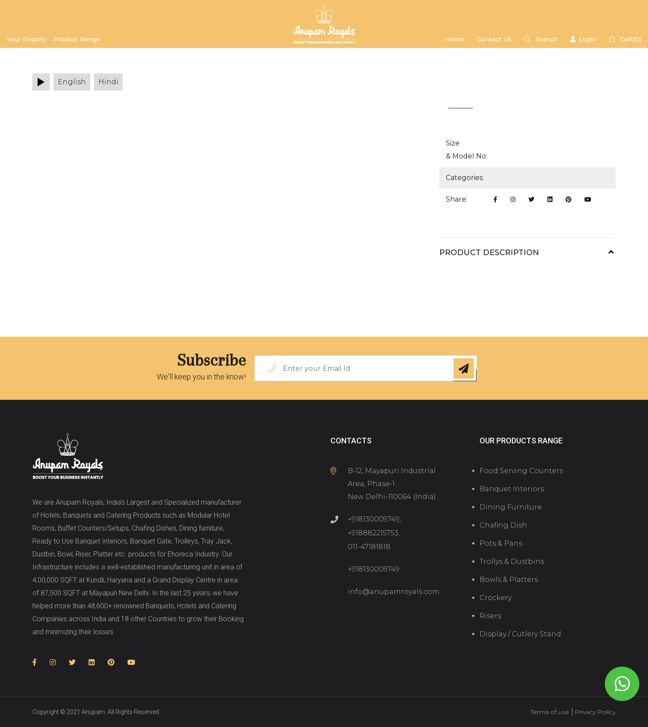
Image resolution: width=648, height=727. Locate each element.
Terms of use (549, 712)
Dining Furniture (511, 507)
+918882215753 (373, 533)
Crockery (495, 598)
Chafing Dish (503, 525)
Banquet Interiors (512, 489)
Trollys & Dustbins (512, 561)
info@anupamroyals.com (393, 592)
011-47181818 (369, 547)
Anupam (93, 711)
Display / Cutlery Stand (520, 634)
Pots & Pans (501, 543)
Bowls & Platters (509, 579)
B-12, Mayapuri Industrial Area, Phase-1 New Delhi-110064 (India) (392, 484)
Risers (490, 616)
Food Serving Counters (521, 471)
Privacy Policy (595, 712)
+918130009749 (374, 519)
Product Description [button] (489, 252)
